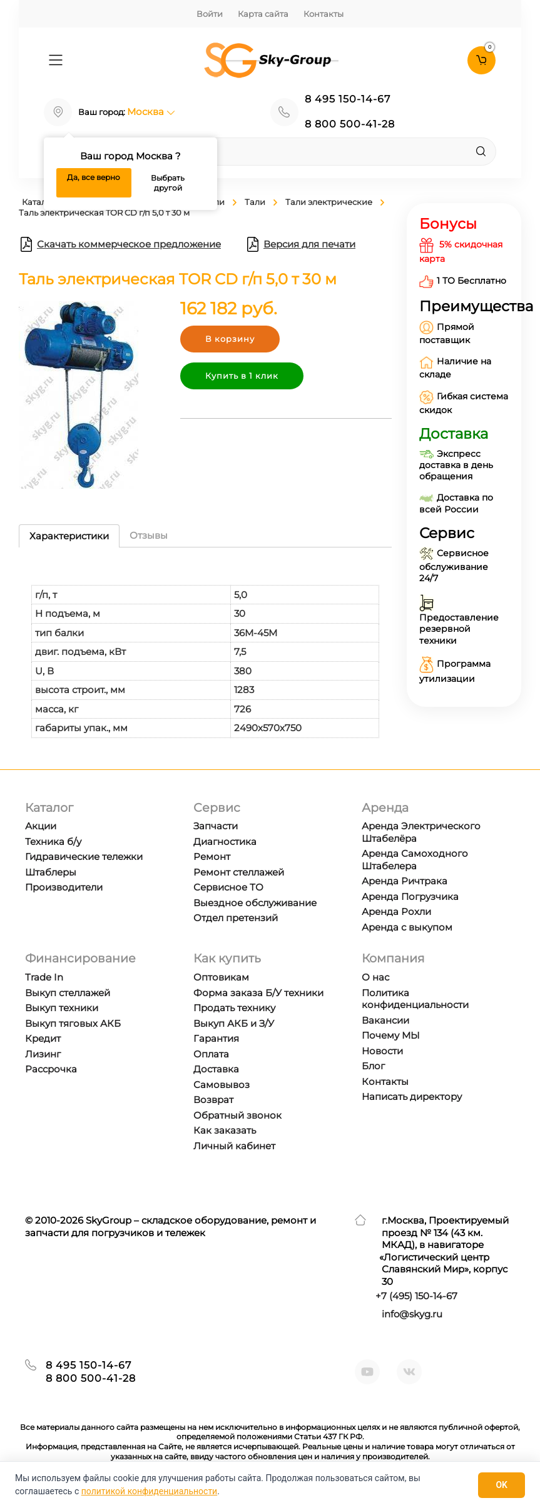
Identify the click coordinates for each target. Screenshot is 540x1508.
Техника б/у (53, 841)
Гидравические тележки (84, 856)
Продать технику (234, 1008)
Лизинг (43, 1054)
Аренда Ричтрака (404, 881)
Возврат (213, 1100)
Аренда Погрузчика (410, 896)
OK (501, 1485)
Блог (373, 1066)
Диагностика (225, 841)
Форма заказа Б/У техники (258, 993)
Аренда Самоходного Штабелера (415, 859)
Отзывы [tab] (149, 535)
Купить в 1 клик (241, 376)
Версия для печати (300, 244)
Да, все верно (93, 177)
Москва (151, 111)
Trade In (44, 977)
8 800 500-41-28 (350, 124)
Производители (64, 887)
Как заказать (224, 1130)
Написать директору (412, 1096)
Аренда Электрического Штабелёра (421, 832)
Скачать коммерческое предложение (120, 244)
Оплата (211, 1054)
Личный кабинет (234, 1146)
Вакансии (385, 1020)
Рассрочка (51, 1069)
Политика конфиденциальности (415, 999)
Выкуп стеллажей (67, 993)
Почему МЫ (391, 1035)
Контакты (323, 14)
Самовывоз (221, 1085)
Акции (40, 826)
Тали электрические (328, 202)
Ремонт (211, 856)
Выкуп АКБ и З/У (233, 1023)
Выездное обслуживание (255, 903)
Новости (382, 1051)
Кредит (43, 1038)
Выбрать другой (168, 182)
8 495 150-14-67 (347, 99)
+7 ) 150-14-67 (416, 1296)
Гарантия (216, 1038)
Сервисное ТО (228, 887)
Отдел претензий (235, 918)
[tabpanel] (205, 649)
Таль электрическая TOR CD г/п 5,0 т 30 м (104, 212)
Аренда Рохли (396, 911)
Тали (255, 202)
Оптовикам (221, 977)
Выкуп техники (61, 1008)
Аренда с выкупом (407, 927)
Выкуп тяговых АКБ (73, 1023)
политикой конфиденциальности (149, 1491)
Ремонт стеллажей (238, 872)
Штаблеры (50, 872)
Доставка (216, 1069)
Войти (209, 14)
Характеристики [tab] (69, 536)
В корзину (230, 339)
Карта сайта (263, 14)
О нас (375, 977)
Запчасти (215, 826)
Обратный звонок (237, 1115)
